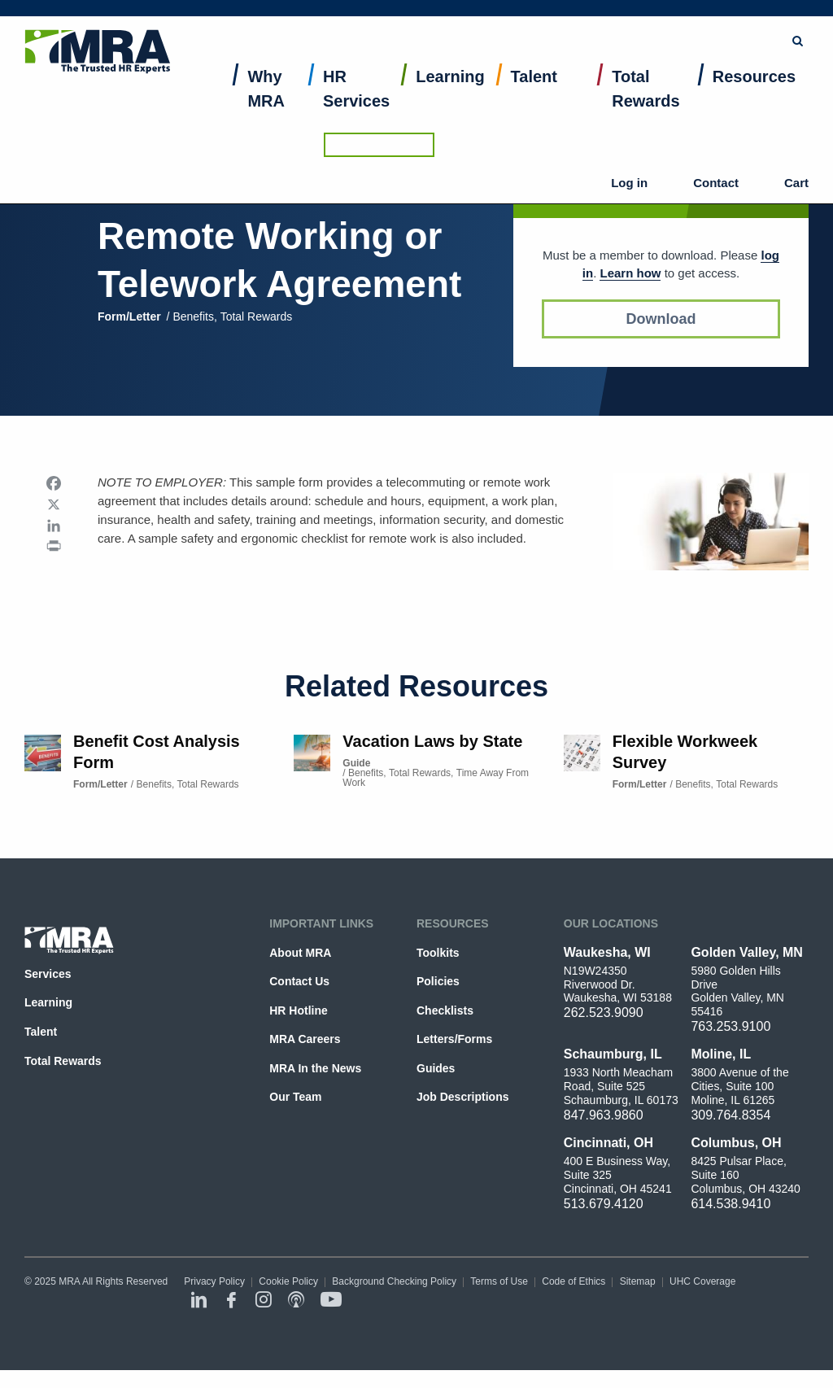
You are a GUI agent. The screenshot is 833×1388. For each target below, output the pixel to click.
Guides (435, 1068)
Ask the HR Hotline (753, 20)
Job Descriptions (462, 1096)
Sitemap (638, 1281)
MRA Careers (304, 1038)
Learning (450, 94)
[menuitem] (272, 110)
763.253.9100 (730, 1026)
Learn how (630, 273)
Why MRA (266, 106)
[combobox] (447, 20)
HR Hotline (298, 1010)
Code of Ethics (573, 1281)
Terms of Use (499, 1281)
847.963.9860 (603, 1115)
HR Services (356, 106)
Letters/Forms (454, 1038)
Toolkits (438, 952)
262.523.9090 (603, 1012)
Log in (673, 65)
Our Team (295, 1096)
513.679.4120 (603, 1204)
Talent (534, 94)
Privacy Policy (214, 1281)
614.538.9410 (730, 1204)
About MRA (300, 952)
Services (48, 973)
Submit (533, 20)
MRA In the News (315, 1068)
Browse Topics (619, 20)
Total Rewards (645, 106)
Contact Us (299, 981)
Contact (731, 65)
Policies (438, 981)
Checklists (444, 1010)
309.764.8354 (730, 1115)
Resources (754, 94)
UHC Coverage (702, 1281)
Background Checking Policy (394, 1281)
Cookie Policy (288, 1281)
